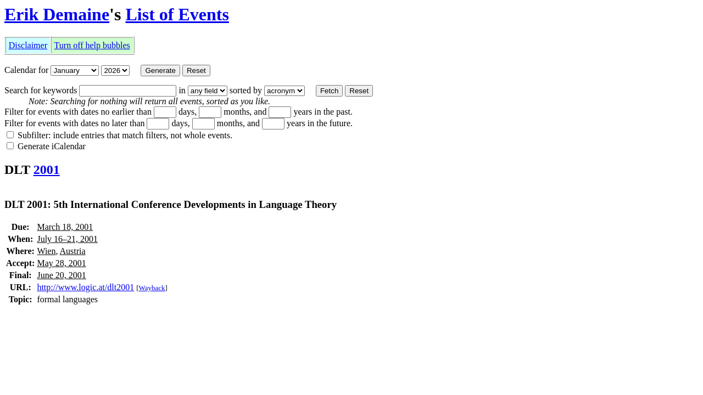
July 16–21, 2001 (67, 239)
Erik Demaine (56, 14)
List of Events (176, 14)
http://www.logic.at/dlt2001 (85, 287)
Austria (73, 251)
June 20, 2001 (61, 275)
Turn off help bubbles (92, 45)
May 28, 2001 (61, 263)
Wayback (152, 288)
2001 (47, 169)
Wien (46, 251)
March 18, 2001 (65, 227)
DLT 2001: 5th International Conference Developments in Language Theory (170, 204)
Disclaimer (28, 45)
